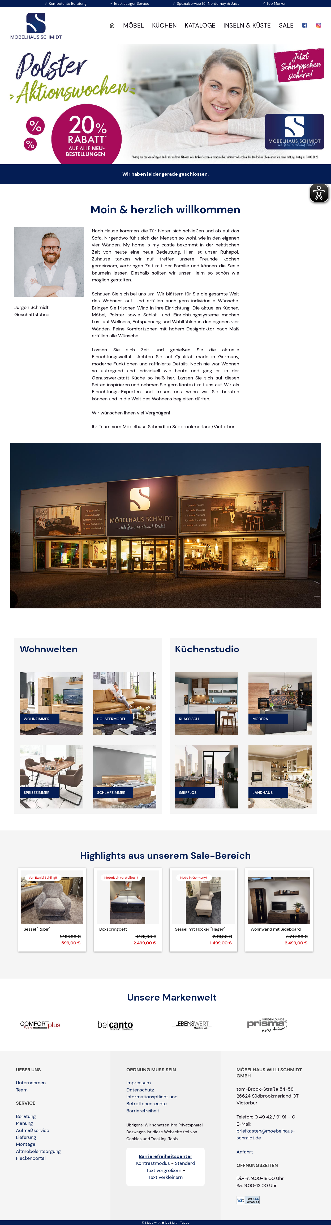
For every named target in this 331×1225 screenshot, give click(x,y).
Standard (185, 1163)
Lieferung (26, 1137)
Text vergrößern (163, 1170)
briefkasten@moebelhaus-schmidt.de (266, 1134)
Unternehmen (31, 1083)
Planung (24, 1123)
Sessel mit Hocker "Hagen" (200, 929)
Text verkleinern (165, 1177)
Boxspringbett (113, 929)
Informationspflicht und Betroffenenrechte (152, 1100)
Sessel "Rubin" (37, 929)
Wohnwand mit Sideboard (276, 929)
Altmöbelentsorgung (38, 1151)
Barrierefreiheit (142, 1111)
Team (22, 1090)
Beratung (26, 1116)
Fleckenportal (31, 1158)
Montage (25, 1144)
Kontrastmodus (153, 1163)
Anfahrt (245, 1152)
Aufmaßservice (32, 1130)
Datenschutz (140, 1090)
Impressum (138, 1083)
